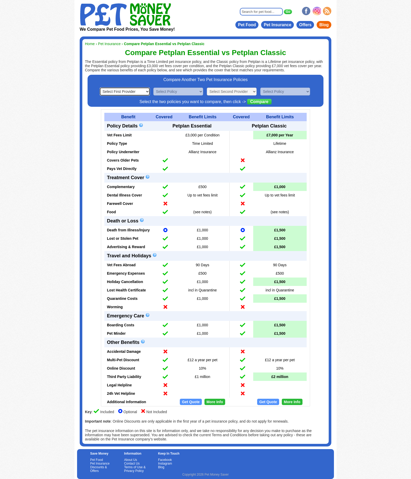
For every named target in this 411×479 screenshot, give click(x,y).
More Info (215, 402)
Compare (259, 101)
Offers (305, 25)
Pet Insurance (277, 25)
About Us (130, 460)
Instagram (165, 463)
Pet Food (247, 25)
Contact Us (131, 463)
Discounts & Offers (98, 469)
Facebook (165, 460)
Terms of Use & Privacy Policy (134, 469)
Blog (324, 25)
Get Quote (191, 402)
